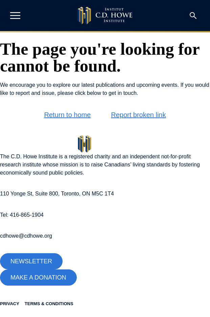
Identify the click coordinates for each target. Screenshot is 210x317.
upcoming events (157, 85)
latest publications (102, 85)
